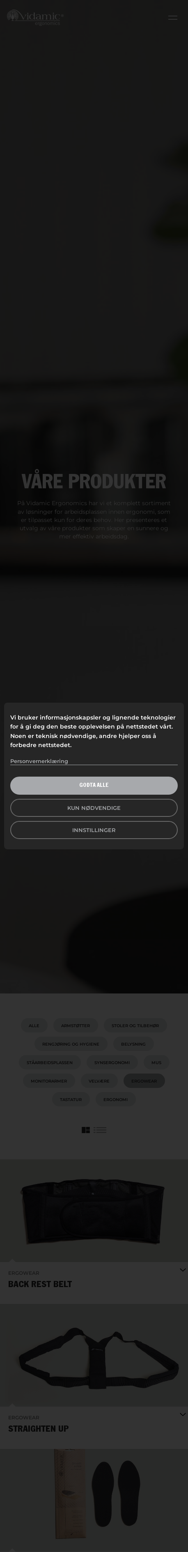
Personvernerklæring (39, 761)
